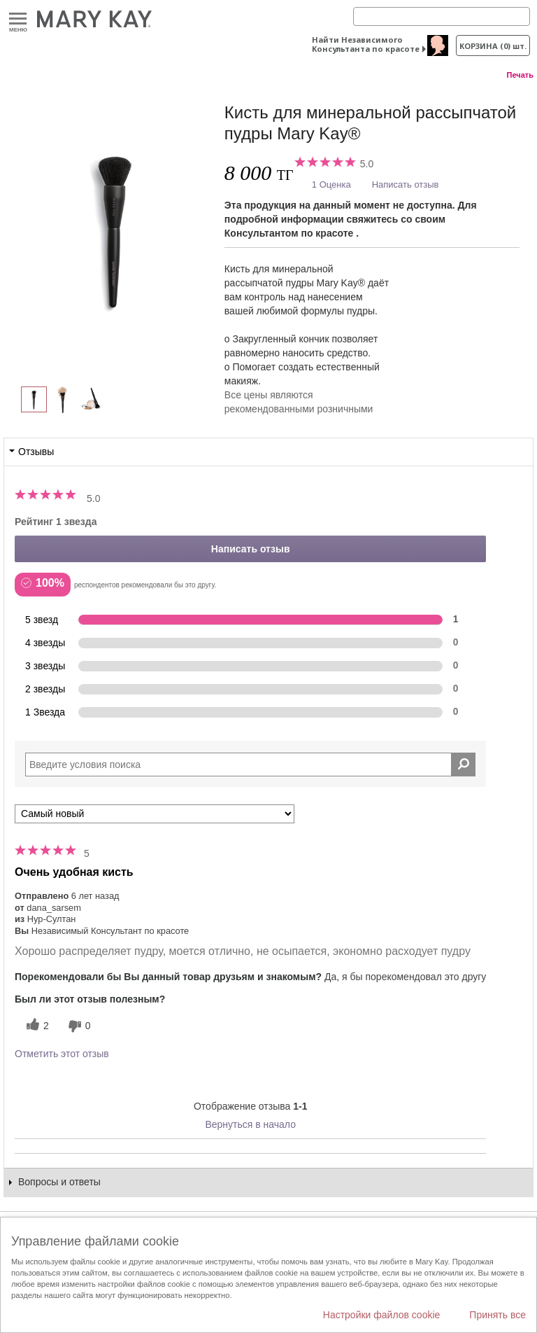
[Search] (441, 16)
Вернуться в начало (250, 1124)
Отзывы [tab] (36, 451)
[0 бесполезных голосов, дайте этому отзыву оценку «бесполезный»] (78, 1026)
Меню (18, 19)
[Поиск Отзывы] (463, 764)
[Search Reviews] (250, 764)
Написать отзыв (405, 184)
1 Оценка (331, 184)
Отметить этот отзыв (62, 1053)
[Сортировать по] (154, 813)
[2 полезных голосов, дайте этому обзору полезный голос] (36, 1026)
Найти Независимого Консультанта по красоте (366, 44)
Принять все (497, 1314)
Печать (520, 75)
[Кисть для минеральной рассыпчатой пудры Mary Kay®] (114, 228)
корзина (493, 46)
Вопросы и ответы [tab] (59, 1181)
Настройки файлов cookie (382, 1314)
